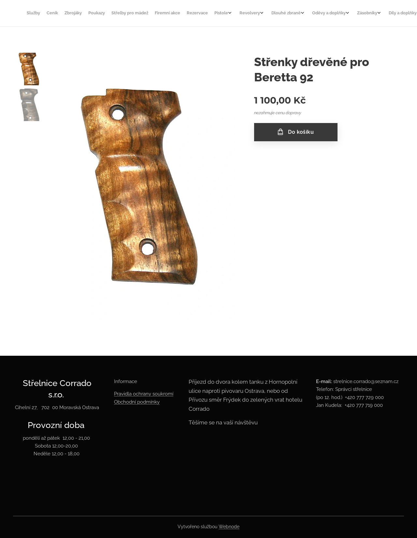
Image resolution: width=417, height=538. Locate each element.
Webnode (229, 526)
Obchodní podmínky (137, 402)
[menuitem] (194, 13)
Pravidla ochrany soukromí (143, 394)
